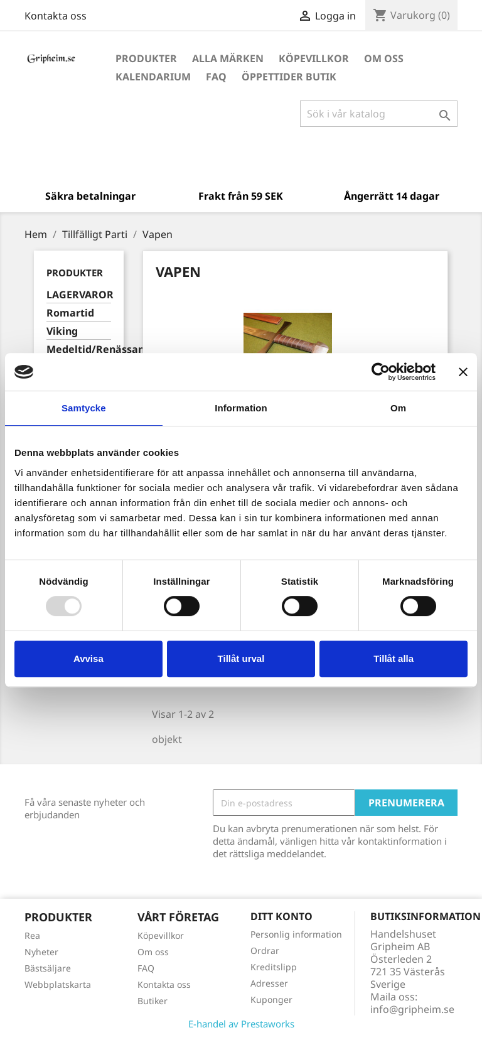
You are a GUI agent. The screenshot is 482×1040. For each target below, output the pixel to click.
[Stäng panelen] (463, 371)
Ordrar (264, 950)
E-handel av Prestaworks (241, 1023)
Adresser (269, 983)
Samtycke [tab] (84, 408)
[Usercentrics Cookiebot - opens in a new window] (381, 371)
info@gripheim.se (412, 1009)
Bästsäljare (47, 968)
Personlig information (296, 934)
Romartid (70, 313)
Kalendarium (153, 77)
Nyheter (41, 952)
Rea (32, 935)
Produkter (146, 58)
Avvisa (88, 658)
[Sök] (379, 113)
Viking (62, 331)
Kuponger (271, 999)
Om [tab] (398, 408)
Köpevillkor (314, 58)
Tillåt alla (393, 658)
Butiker (152, 1001)
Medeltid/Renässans (78, 349)
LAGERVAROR (78, 294)
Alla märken (228, 58)
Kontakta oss (55, 16)
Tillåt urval (241, 658)
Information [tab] (241, 408)
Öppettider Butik (289, 77)
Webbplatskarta (57, 984)
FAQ (216, 77)
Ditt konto (281, 916)
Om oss (384, 58)
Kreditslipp (273, 967)
